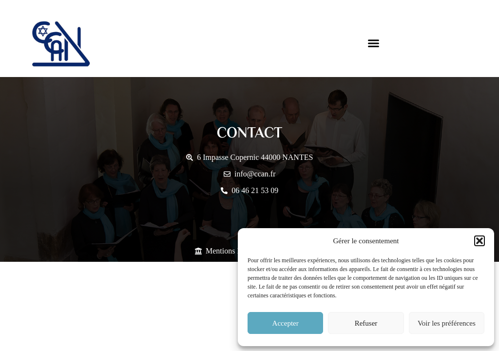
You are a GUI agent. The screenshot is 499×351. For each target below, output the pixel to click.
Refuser (366, 323)
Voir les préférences (447, 323)
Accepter (285, 323)
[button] (479, 241)
